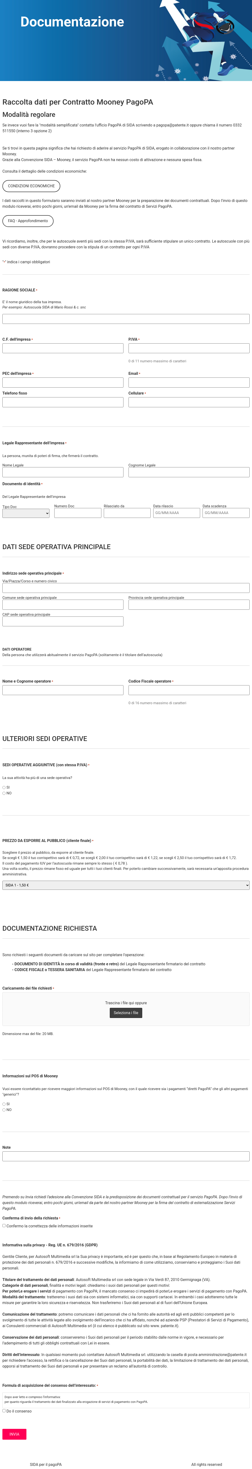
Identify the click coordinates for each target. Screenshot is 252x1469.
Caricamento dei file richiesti (28, 986)
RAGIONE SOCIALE (19, 290)
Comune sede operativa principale (29, 596)
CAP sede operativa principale (26, 613)
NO (9, 791)
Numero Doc (64, 505)
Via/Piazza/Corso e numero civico (29, 580)
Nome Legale (13, 464)
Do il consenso (19, 1409)
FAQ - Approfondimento (28, 221)
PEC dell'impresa (18, 373)
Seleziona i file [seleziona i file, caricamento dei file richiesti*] (126, 1010)
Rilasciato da (114, 505)
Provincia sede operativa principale (156, 596)
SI (8, 785)
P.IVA (134, 339)
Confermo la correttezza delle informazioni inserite (49, 1224)
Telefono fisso (14, 393)
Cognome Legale (142, 464)
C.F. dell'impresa (17, 339)
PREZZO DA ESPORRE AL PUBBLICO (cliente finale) (47, 839)
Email (134, 373)
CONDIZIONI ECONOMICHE (31, 186)
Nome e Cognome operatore (27, 679)
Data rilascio (163, 505)
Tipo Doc (9, 505)
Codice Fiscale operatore (151, 679)
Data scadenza (214, 505)
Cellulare (137, 393)
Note (6, 1146)
